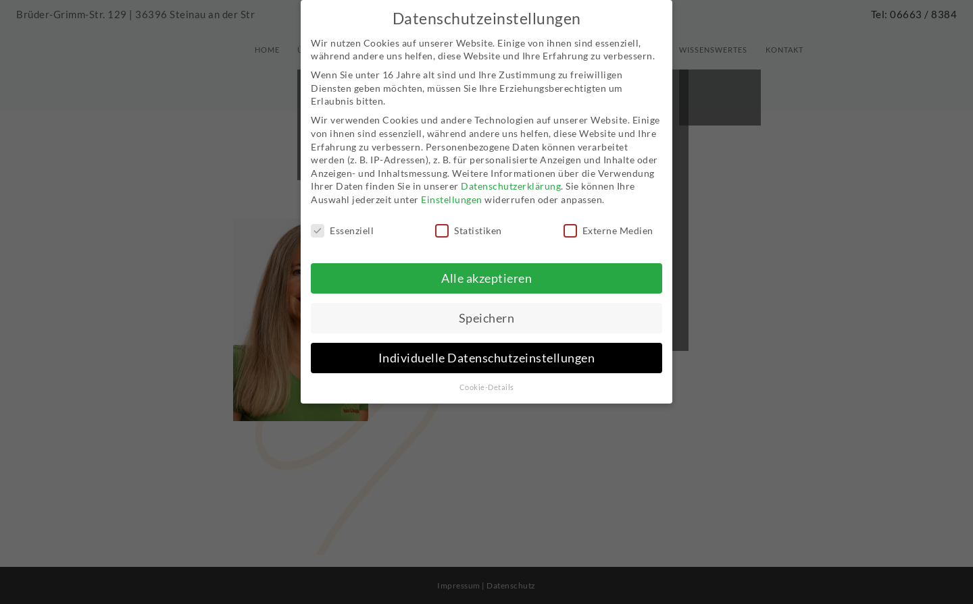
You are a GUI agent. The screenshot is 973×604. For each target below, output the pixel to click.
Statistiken (468, 219)
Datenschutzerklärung (511, 174)
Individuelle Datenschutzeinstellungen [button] (486, 346)
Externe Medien (608, 219)
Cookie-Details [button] (486, 375)
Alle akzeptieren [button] (486, 266)
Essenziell (342, 219)
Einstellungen (451, 188)
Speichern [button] (487, 306)
